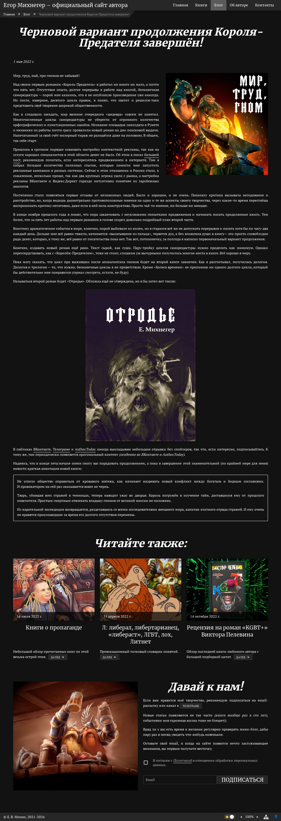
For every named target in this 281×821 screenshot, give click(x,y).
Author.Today (85, 449)
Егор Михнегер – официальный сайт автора (66, 5)
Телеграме (61, 449)
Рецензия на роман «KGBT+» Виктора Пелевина (227, 631)
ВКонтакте (42, 449)
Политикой (182, 760)
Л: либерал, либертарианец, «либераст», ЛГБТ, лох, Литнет (140, 634)
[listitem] (180, 5)
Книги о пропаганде (54, 627)
